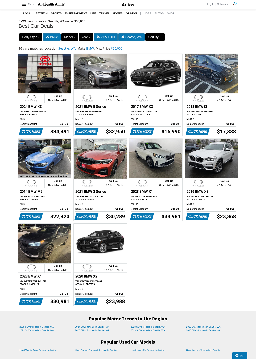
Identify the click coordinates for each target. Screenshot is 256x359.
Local (27, 13)
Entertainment (76, 13)
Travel (104, 13)
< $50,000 (106, 37)
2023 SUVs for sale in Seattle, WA (148, 327)
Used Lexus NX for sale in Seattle (203, 350)
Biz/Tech (42, 13)
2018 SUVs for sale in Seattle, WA (203, 330)
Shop (170, 13)
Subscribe (223, 4)
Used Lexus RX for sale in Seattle (147, 350)
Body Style (30, 37)
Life (93, 13)
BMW (52, 37)
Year (86, 37)
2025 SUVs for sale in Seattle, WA (36, 327)
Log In (210, 4)
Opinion (131, 13)
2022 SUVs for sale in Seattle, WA (203, 327)
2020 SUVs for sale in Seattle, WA (92, 330)
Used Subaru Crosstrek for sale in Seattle (96, 350)
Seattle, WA (131, 37)
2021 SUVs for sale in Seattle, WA (36, 330)
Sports (56, 13)
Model (69, 37)
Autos (128, 4)
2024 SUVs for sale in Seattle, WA (92, 327)
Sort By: (155, 37)
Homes (117, 13)
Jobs (147, 13)
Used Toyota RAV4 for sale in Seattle (37, 350)
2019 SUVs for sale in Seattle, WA (148, 330)
